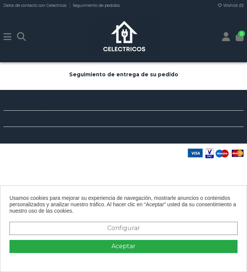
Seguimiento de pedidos (96, 5)
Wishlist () (230, 5)
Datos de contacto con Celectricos (35, 5)
